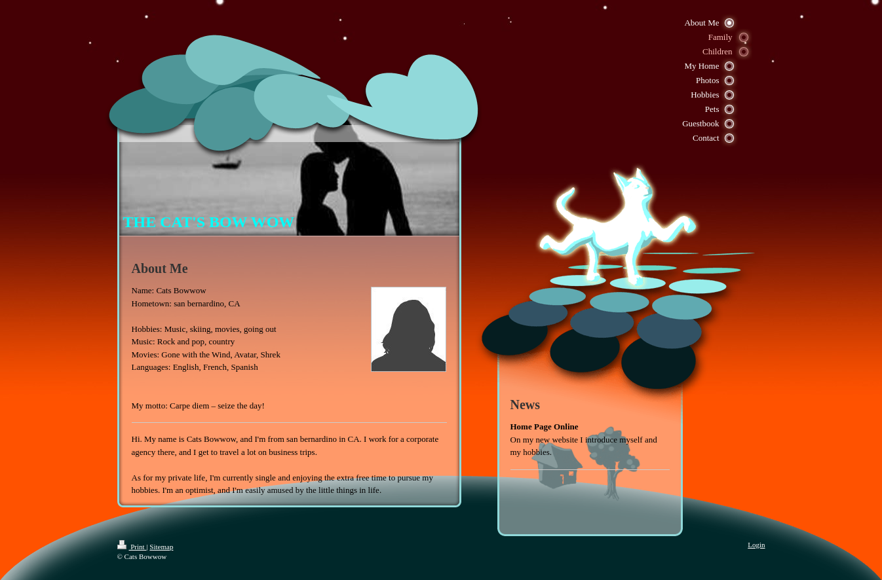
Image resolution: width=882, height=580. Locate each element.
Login (756, 545)
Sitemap (161, 547)
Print (132, 547)
